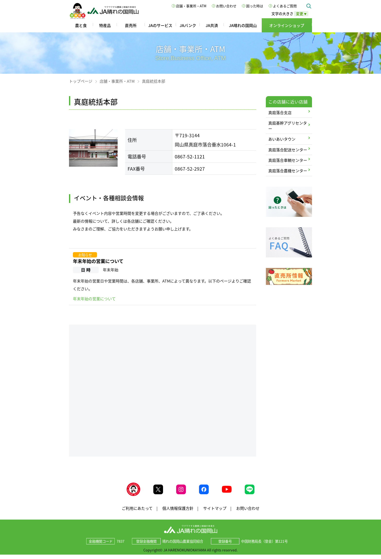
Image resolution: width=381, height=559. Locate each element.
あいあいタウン (281, 139)
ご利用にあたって (137, 512)
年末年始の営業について (98, 261)
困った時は (254, 5)
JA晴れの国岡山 (243, 25)
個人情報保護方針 (177, 512)
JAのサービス (160, 25)
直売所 (131, 25)
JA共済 (212, 25)
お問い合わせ (226, 5)
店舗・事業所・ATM (191, 5)
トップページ (80, 81)
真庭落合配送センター (287, 150)
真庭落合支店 (280, 112)
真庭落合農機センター (287, 171)
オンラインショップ (286, 25)
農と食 (81, 25)
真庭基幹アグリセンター (287, 125)
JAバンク (188, 25)
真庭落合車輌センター (287, 160)
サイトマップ (214, 512)
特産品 (105, 25)
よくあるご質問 (285, 5)
